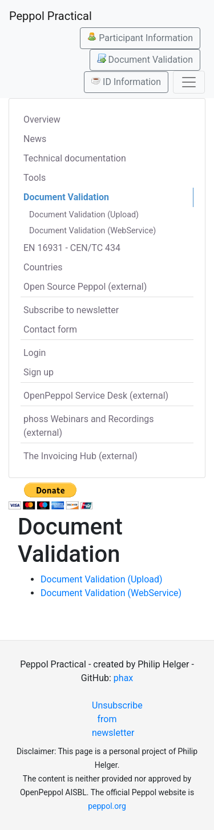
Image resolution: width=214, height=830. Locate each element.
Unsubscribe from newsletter (111, 719)
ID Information (126, 81)
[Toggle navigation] (189, 82)
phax (123, 678)
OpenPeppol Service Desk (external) (95, 395)
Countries (42, 267)
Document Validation (145, 59)
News (34, 138)
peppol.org (107, 806)
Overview (41, 119)
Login (34, 352)
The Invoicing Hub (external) (80, 456)
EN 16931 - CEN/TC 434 (71, 247)
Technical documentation (74, 158)
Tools (34, 177)
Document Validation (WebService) (92, 231)
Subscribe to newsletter (71, 310)
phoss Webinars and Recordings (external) (88, 426)
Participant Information (140, 37)
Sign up (38, 372)
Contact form (50, 329)
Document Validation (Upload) (84, 215)
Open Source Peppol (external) (85, 286)
